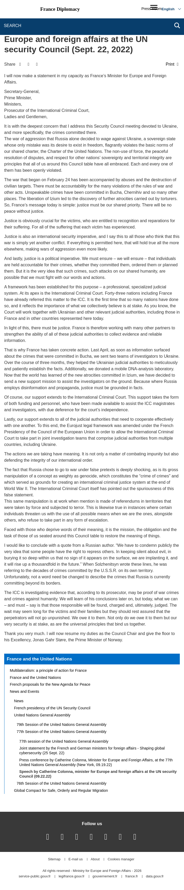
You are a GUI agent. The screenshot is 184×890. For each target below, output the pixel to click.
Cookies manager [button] (121, 859)
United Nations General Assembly (42, 715)
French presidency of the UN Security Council (52, 708)
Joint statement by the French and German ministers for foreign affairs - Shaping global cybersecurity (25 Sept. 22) (92, 750)
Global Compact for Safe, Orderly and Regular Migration (61, 790)
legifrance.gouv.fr (72, 876)
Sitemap (54, 859)
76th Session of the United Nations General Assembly (61, 783)
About (95, 859)
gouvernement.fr (105, 876)
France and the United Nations (39, 659)
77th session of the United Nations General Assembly (64, 741)
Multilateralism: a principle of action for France (48, 670)
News (19, 701)
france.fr (131, 876)
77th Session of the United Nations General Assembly (61, 732)
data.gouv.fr (155, 876)
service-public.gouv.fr (35, 876)
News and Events (24, 691)
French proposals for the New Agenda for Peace (50, 684)
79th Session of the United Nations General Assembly (61, 724)
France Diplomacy (60, 9)
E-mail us (75, 859)
